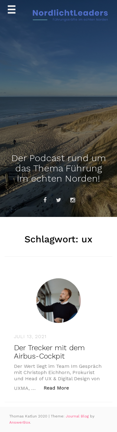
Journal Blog (78, 416)
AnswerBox (19, 422)
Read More (60, 387)
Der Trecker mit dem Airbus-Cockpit (49, 351)
